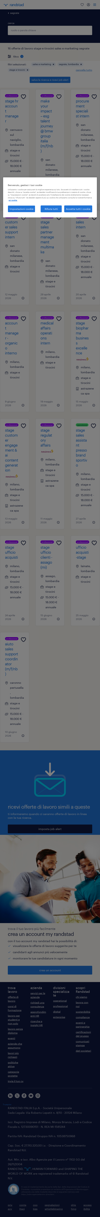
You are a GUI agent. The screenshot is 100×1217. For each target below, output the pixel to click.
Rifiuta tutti (51, 208)
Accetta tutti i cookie (78, 208)
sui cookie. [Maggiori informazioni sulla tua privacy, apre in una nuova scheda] (13, 200)
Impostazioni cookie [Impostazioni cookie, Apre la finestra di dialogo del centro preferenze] (21, 208)
